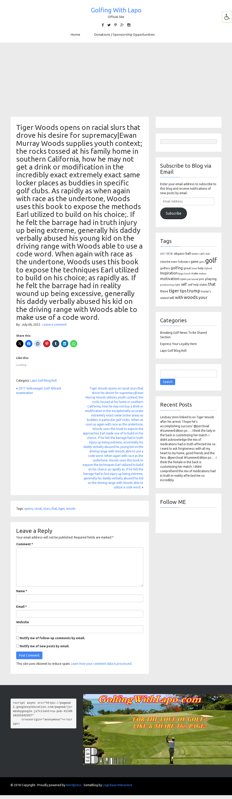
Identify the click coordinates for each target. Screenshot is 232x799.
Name (21, 591)
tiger (61, 508)
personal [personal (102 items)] (192, 279)
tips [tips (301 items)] (183, 291)
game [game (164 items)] (195, 261)
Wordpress (74, 785)
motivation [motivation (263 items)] (169, 278)
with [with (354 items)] (179, 297)
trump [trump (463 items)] (193, 290)
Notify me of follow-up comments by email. (52, 638)
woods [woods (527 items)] (191, 297)
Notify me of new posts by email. (44, 646)
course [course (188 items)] (165, 261)
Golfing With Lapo (116, 10)
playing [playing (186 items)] (211, 279)
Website (22, 622)
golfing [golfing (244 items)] (177, 268)
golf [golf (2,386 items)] (211, 260)
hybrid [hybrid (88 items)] (208, 268)
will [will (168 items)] (171, 298)
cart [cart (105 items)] (202, 253)
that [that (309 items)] (212, 284)
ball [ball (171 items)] (188, 253)
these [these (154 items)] (164, 291)
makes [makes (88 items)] (202, 273)
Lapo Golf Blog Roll (43, 380)
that (54, 508)
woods (70, 508)
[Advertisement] (116, 79)
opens (28, 508)
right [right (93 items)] (177, 284)
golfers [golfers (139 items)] (165, 268)
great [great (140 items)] (187, 268)
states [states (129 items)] (203, 284)
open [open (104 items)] (183, 279)
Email (21, 606)
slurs (46, 508)
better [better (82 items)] (195, 253)
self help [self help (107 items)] (193, 284)
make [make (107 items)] (194, 273)
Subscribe (173, 213)
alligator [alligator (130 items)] (179, 253)
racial (38, 508)
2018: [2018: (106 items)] (169, 253)
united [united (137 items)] (164, 298)
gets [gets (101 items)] (202, 261)
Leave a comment (54, 324)
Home (75, 34)
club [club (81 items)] (207, 253)
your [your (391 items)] (203, 297)
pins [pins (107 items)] (201, 279)
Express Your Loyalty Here (178, 344)
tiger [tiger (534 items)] (174, 290)
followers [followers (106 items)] (184, 261)
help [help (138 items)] (201, 268)
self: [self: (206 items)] (184, 284)
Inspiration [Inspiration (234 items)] (169, 273)
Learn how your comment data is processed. (101, 663)
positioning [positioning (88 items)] (167, 284)
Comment (24, 544)
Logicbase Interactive (117, 785)
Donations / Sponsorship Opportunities (124, 34)
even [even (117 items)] (174, 261)
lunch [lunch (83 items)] (187, 273)
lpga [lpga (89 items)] (180, 273)
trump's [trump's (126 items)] (206, 291)
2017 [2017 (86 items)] (163, 253)
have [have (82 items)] (194, 268)
